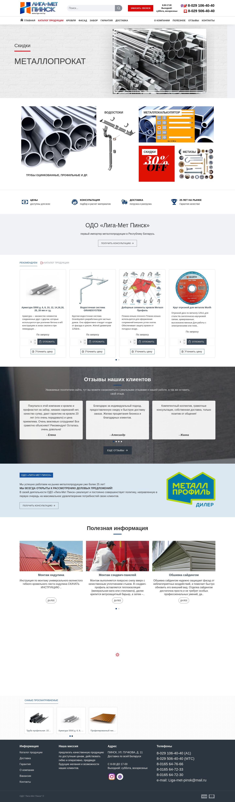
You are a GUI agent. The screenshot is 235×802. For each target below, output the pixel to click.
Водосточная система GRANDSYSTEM (92, 309)
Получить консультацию (116, 243)
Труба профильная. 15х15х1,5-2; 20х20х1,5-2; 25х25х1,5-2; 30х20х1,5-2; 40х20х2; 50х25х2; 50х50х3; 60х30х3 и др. (39, 730)
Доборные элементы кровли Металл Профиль (142, 309)
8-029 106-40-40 (170, 753)
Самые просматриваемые (41, 700)
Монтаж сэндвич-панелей (117, 575)
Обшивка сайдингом (184, 575)
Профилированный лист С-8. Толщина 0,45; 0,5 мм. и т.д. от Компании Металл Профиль (103, 730)
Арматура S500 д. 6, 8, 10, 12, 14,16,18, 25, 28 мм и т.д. (43, 309)
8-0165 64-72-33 (170, 769)
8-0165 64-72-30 (170, 775)
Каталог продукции (56, 262)
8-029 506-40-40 (170, 759)
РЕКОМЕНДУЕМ (28, 262)
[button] (116, 359)
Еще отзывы (115, 450)
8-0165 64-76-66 (170, 764)
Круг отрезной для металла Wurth (192, 307)
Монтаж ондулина (51, 575)
